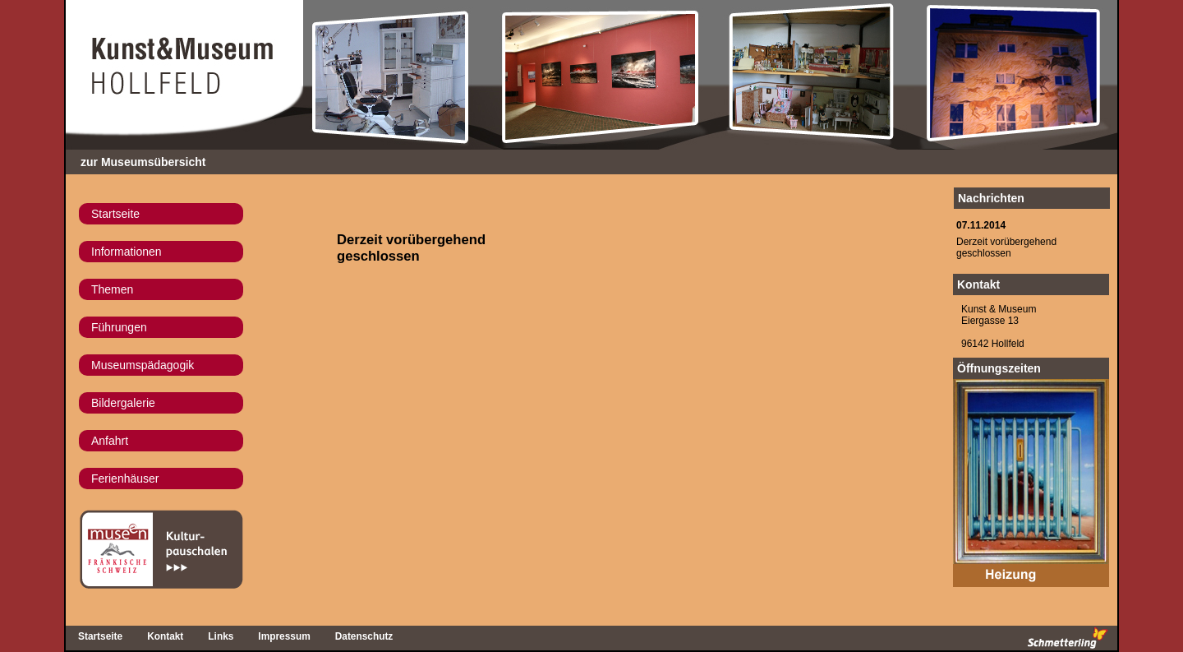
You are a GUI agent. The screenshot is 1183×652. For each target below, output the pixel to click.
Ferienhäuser (125, 478)
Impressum (284, 636)
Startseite (115, 213)
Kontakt (978, 284)
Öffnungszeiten (999, 368)
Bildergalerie (123, 402)
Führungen (119, 327)
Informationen (126, 251)
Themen (112, 289)
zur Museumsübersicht (143, 162)
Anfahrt (109, 440)
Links (220, 636)
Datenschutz (364, 636)
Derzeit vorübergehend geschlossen (1006, 247)
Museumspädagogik (142, 365)
